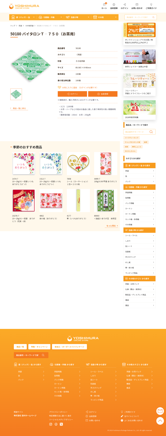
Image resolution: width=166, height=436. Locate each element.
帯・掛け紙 (129, 267)
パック (127, 181)
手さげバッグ (130, 257)
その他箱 (128, 224)
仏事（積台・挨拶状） (134, 289)
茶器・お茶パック (132, 284)
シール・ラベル (131, 235)
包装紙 (127, 251)
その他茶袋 (29, 25)
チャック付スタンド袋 (132, 142)
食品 (127, 305)
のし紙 (127, 262)
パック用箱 (129, 203)
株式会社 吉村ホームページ (25, 415)
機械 (127, 300)
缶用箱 (127, 198)
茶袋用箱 (128, 192)
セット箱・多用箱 (132, 219)
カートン (128, 208)
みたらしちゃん (130, 151)
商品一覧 (20, 346)
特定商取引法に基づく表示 (60, 415)
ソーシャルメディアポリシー (61, 419)
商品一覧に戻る (19, 108)
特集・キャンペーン (39, 346)
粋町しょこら (136, 147)
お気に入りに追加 (80, 87)
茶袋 (20, 25)
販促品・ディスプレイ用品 (135, 294)
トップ (12, 25)
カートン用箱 (130, 214)
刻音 (126, 147)
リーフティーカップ (131, 138)
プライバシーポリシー (58, 411)
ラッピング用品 (131, 273)
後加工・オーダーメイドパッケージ (69, 346)
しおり (127, 241)
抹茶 (145, 142)
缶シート (128, 246)
